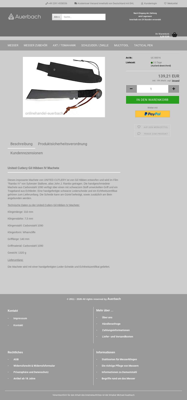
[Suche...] (57, 17)
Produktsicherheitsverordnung (62, 144)
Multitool (121, 45)
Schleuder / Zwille (95, 45)
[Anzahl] (152, 89)
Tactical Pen (143, 45)
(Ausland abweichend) (161, 66)
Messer (13, 45)
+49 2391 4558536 (56, 3)
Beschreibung (21, 144)
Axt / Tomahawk (64, 45)
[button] (131, 89)
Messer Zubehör (35, 45)
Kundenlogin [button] (149, 3)
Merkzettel (171, 3)
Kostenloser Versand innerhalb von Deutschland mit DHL (104, 3)
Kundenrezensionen (26, 153)
